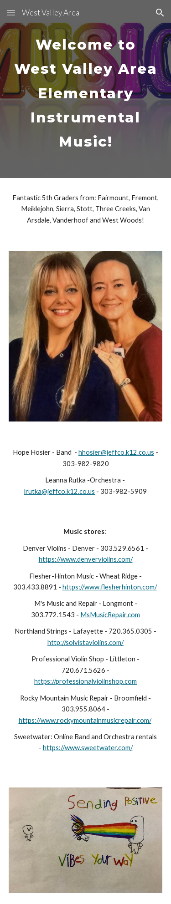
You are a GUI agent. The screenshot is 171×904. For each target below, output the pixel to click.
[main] (86, 89)
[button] (11, 12)
